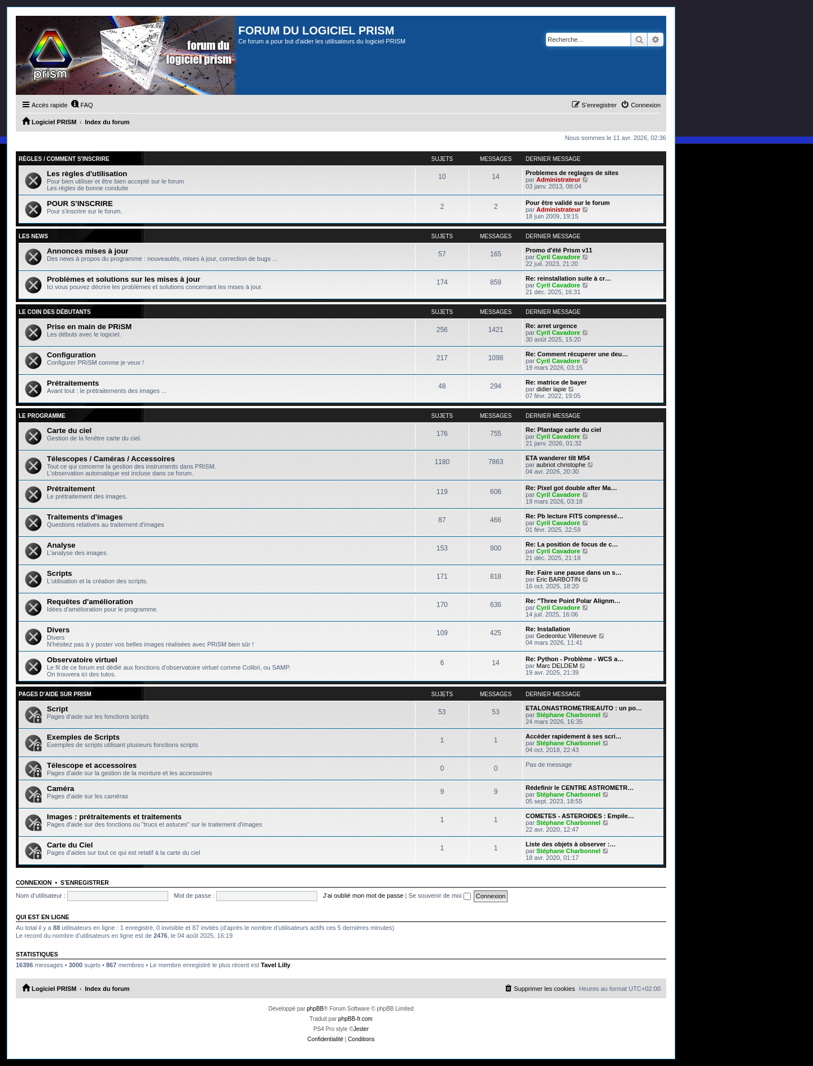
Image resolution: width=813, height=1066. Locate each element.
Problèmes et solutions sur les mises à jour (123, 279)
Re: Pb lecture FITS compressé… (574, 516)
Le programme (42, 416)
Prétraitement (71, 488)
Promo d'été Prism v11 (559, 250)
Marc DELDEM (557, 665)
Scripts (59, 573)
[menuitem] (82, 105)
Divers (58, 630)
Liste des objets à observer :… (571, 844)
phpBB (315, 1009)
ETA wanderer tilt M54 (558, 458)
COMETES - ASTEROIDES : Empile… (580, 815)
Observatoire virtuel (82, 660)
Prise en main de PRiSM (89, 326)
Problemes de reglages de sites (572, 172)
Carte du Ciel (70, 845)
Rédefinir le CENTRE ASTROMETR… (580, 787)
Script (57, 709)
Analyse (61, 545)
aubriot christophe (560, 464)
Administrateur (558, 179)
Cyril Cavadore (558, 257)
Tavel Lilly (275, 965)
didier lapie (551, 389)
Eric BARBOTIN (558, 579)
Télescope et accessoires (92, 765)
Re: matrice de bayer (556, 382)
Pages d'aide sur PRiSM (55, 694)
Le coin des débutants (55, 312)
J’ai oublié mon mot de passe (363, 895)
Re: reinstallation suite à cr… (568, 278)
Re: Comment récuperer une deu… (577, 354)
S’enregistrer (84, 882)
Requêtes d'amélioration (90, 601)
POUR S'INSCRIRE (80, 203)
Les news (33, 236)
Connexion (34, 882)
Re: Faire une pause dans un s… (574, 572)
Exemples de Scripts (83, 737)
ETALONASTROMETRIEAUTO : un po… (584, 708)
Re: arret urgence (551, 325)
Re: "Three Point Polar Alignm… (573, 600)
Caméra (60, 788)
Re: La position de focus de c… (572, 544)
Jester (361, 1029)
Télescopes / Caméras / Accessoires (111, 459)
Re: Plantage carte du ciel (563, 429)
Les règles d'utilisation (87, 173)
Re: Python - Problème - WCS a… (575, 659)
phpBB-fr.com (355, 1019)
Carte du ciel (69, 430)
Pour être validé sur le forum (568, 202)
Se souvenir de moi (440, 895)
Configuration (71, 355)
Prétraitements (73, 383)
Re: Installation (548, 629)
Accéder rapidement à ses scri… (574, 736)
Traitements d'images (85, 517)
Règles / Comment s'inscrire (64, 159)
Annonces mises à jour (87, 251)
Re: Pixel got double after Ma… (571, 487)
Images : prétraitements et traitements (114, 816)
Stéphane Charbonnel (568, 714)
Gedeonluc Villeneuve (566, 635)
